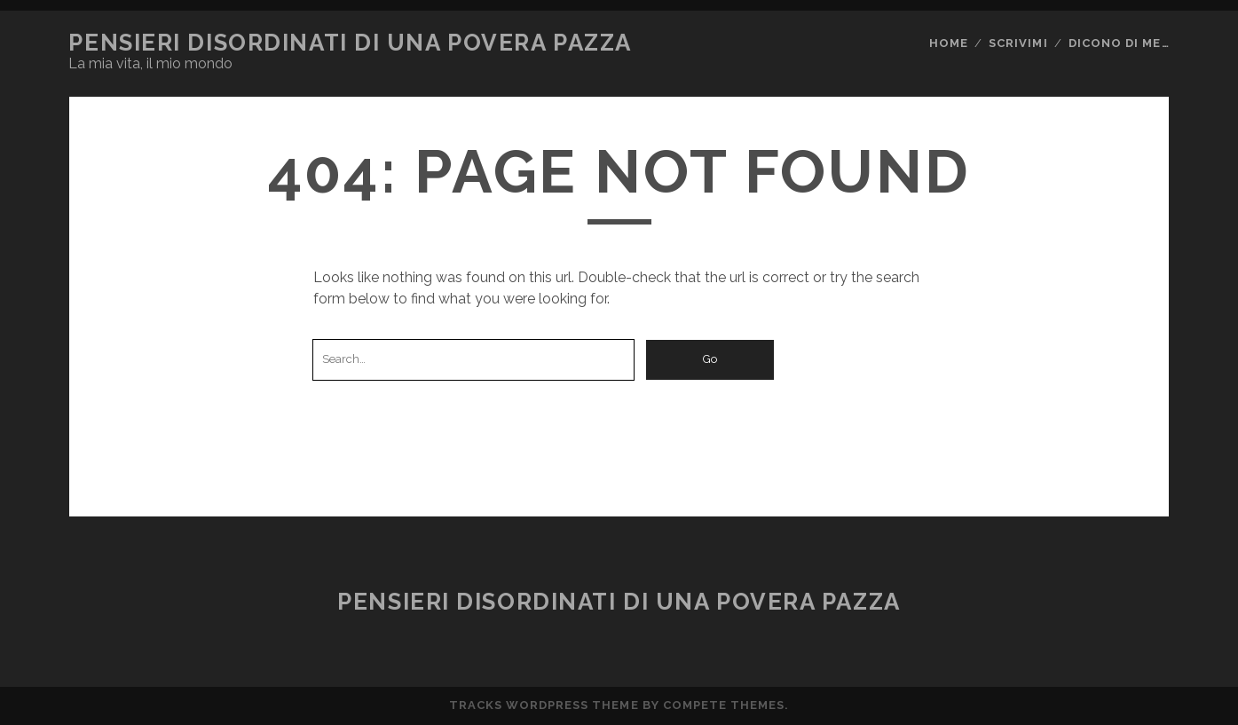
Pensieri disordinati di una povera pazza (349, 42)
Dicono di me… (1119, 43)
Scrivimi (1018, 43)
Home (948, 43)
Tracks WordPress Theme (544, 705)
